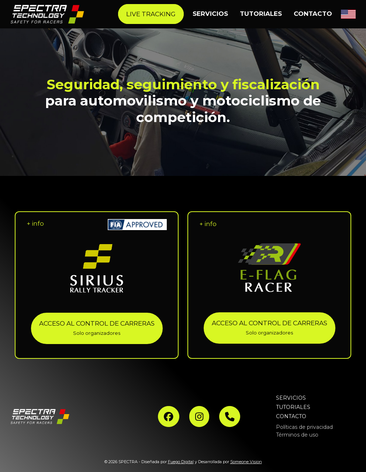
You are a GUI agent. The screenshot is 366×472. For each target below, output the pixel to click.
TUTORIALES (261, 13)
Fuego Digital (181, 461)
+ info (35, 223)
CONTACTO (313, 13)
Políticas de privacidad (304, 427)
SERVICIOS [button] (210, 13)
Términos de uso (297, 434)
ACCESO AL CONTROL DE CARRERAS (97, 328)
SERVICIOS (291, 398)
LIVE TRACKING (151, 14)
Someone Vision (246, 461)
